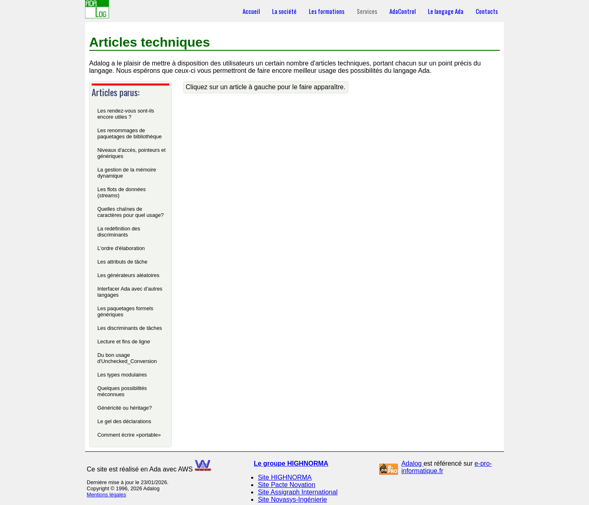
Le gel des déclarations (124, 421)
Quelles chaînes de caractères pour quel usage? (130, 212)
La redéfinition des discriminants (118, 231)
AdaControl (402, 11)
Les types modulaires (122, 375)
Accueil (251, 11)
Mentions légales (106, 494)
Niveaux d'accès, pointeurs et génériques (131, 153)
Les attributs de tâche (122, 262)
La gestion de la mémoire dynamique (126, 173)
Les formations (326, 11)
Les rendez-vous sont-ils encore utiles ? (125, 114)
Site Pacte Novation (286, 484)
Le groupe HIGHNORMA (291, 463)
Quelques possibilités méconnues (122, 391)
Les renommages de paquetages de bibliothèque (129, 133)
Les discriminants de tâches (129, 328)
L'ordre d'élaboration (121, 248)
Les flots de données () (121, 192)
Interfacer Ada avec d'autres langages (129, 292)
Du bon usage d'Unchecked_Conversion (127, 358)
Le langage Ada (445, 11)
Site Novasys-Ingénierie (292, 499)
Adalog (412, 463)
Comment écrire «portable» (129, 435)
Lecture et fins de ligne (123, 341)
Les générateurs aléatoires (128, 275)
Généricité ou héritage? (124, 408)
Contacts (487, 11)
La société (284, 11)
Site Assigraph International (297, 492)
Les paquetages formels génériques (125, 311)
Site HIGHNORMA (285, 477)
